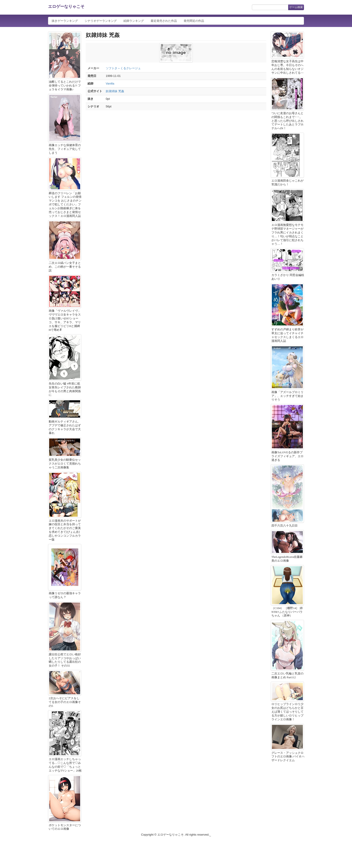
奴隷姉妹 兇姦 (115, 91)
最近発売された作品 (164, 20)
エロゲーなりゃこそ (66, 6)
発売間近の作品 (194, 20)
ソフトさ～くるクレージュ (123, 68)
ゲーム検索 (296, 7)
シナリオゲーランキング (101, 20)
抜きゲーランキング (65, 20)
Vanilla (110, 83)
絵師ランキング (133, 20)
